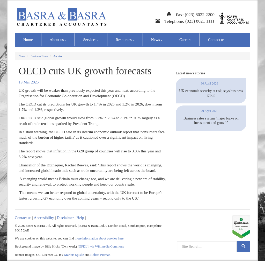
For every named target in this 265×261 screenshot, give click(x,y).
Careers (185, 40)
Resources (125, 40)
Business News (39, 56)
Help (80, 218)
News (157, 40)
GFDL (83, 246)
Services (91, 40)
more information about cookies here (99, 238)
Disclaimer (65, 218)
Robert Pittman (100, 255)
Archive (57, 56)
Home (28, 40)
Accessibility (44, 218)
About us (58, 40)
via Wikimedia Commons (107, 246)
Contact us (216, 40)
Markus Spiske (74, 255)
